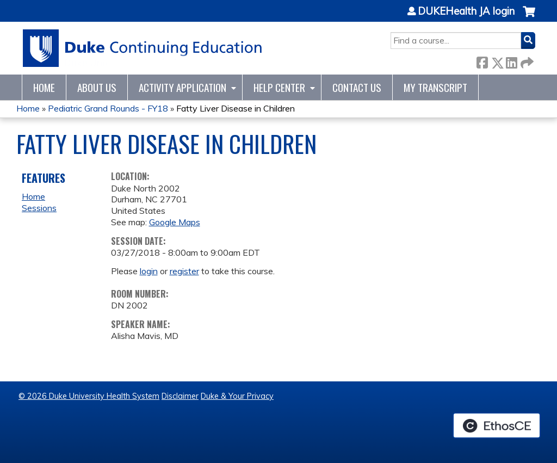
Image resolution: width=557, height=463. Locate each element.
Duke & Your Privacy (237, 396)
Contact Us (356, 87)
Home (44, 87)
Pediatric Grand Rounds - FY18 (108, 108)
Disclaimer (180, 396)
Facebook (481, 60)
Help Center (279, 87)
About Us (96, 87)
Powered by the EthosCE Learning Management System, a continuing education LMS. (497, 425)
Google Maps (174, 222)
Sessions (39, 207)
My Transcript (435, 87)
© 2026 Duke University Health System (88, 396)
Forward (526, 60)
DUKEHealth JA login (466, 11)
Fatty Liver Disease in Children (235, 108)
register (184, 271)
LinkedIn (511, 60)
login (149, 271)
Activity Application (182, 87)
